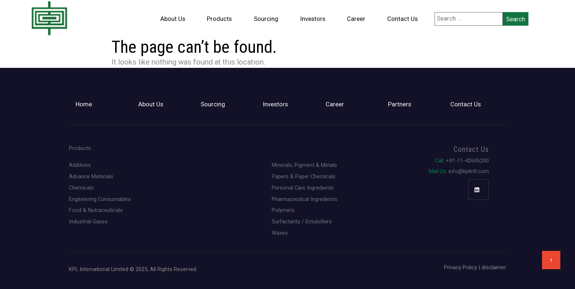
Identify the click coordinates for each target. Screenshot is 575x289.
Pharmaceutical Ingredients (304, 199)
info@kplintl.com (459, 171)
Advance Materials (91, 176)
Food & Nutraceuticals (96, 210)
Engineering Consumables (100, 199)
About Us (172, 18)
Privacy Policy (460, 267)
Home (84, 104)
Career (356, 18)
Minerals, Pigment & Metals (304, 165)
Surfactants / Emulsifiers (302, 221)
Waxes (280, 233)
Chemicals (81, 188)
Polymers (283, 210)
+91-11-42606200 (462, 161)
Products (219, 18)
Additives (80, 165)
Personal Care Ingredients (303, 188)
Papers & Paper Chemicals (304, 176)
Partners (399, 104)
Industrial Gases (88, 221)
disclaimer (493, 267)
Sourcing (266, 18)
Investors (312, 18)
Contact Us (402, 18)
